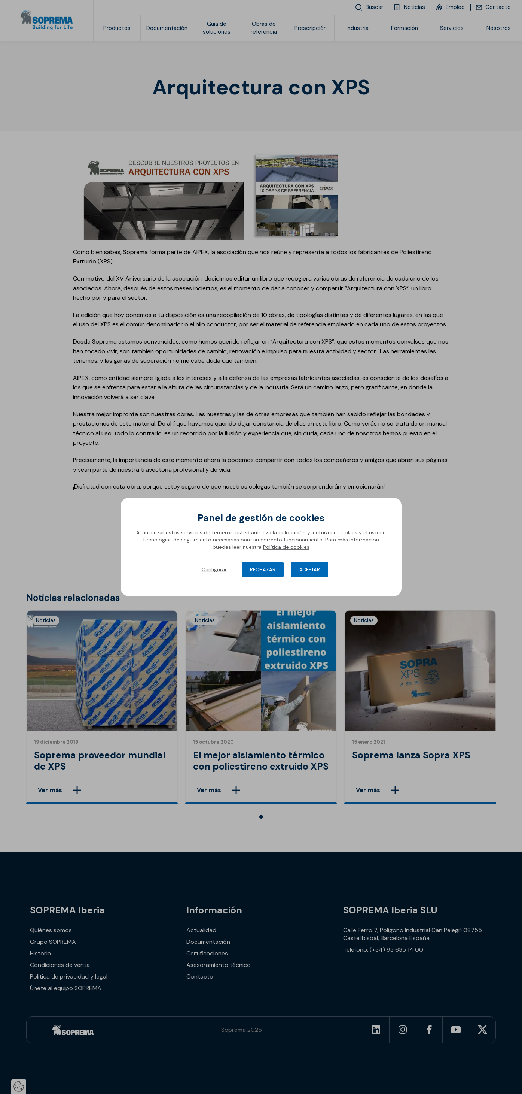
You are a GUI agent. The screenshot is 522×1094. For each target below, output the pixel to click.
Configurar (214, 569)
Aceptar (309, 569)
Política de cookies (286, 547)
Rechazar (262, 569)
